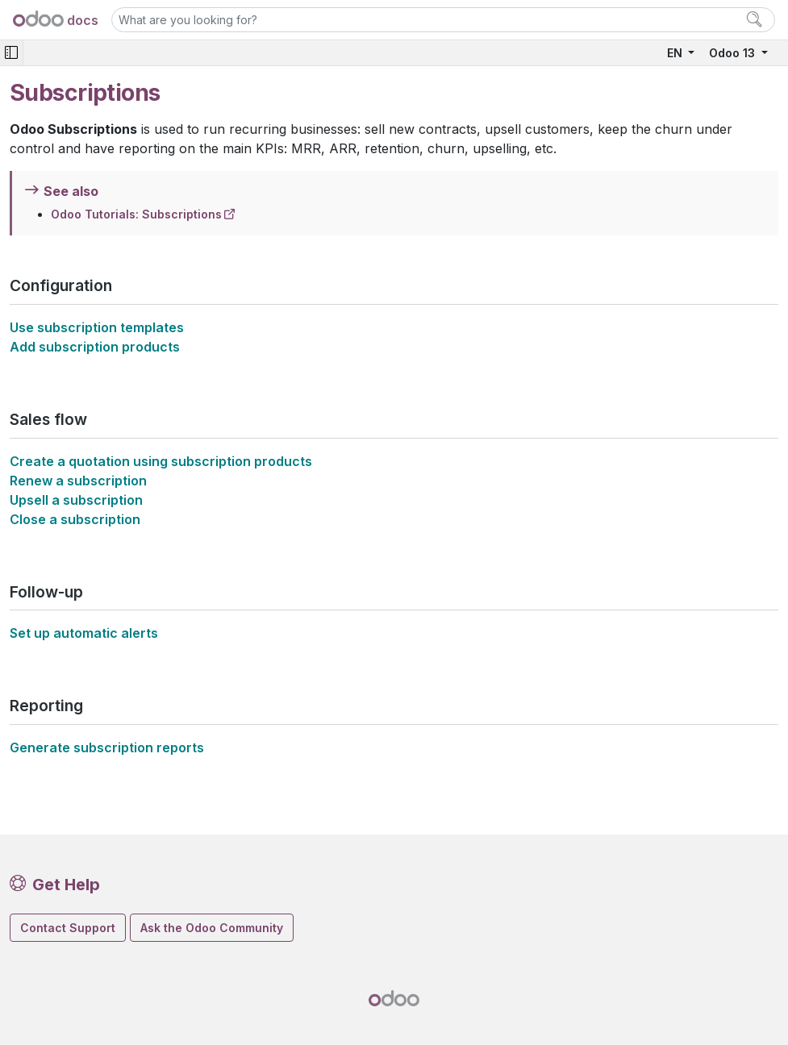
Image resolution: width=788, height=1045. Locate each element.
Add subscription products (95, 347)
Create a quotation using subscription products (161, 461)
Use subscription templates (97, 327)
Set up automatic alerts (84, 633)
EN (676, 53)
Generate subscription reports (107, 747)
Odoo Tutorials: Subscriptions (136, 214)
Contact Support (67, 928)
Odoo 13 (733, 53)
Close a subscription (75, 519)
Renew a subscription (78, 481)
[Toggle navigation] (11, 52)
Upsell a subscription (76, 500)
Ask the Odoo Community (211, 928)
